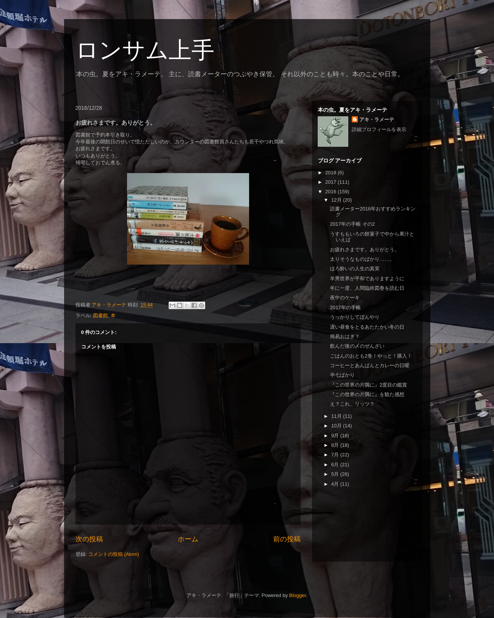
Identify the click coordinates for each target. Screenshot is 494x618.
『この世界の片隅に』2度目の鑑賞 (368, 385)
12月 (337, 200)
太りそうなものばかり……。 (362, 259)
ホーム (188, 539)
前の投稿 (287, 539)
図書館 (100, 315)
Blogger (297, 595)
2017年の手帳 (345, 307)
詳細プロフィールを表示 (379, 129)
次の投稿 (89, 539)
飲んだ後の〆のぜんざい (357, 346)
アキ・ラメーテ (376, 119)
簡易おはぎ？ (345, 336)
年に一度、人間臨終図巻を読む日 (367, 288)
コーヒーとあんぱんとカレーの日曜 (369, 365)
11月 (337, 416)
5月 (335, 474)
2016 (331, 191)
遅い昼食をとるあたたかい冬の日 (367, 327)
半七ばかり (342, 375)
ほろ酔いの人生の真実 (355, 268)
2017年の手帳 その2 (352, 224)
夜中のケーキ (345, 297)
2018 (331, 172)
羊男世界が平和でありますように (367, 278)
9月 (335, 435)
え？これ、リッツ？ (352, 404)
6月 (335, 464)
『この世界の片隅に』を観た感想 (367, 394)
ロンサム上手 (145, 50)
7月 (335, 454)
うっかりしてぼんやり (355, 317)
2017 (331, 182)
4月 (335, 484)
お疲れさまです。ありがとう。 (364, 249)
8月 (335, 445)
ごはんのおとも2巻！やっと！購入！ (371, 356)
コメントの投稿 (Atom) (113, 554)
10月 (337, 426)
